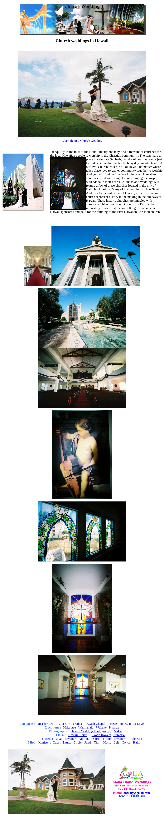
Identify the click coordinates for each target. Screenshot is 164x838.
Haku (136, 742)
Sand (87, 742)
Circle (77, 742)
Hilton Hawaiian (114, 738)
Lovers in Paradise (70, 723)
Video (118, 731)
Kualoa (114, 727)
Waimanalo (86, 727)
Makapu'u (69, 727)
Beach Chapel (96, 723)
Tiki (96, 742)
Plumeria (119, 735)
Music (107, 742)
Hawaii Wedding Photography (91, 731)
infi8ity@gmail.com (137, 793)
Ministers (44, 742)
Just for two (46, 723)
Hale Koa (135, 738)
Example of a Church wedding (82, 140)
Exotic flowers (101, 735)
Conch (126, 742)
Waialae (101, 727)
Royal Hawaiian (66, 738)
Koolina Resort (89, 738)
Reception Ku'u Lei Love (127, 723)
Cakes (57, 742)
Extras (66, 742)
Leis (116, 742)
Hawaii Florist (77, 735)
